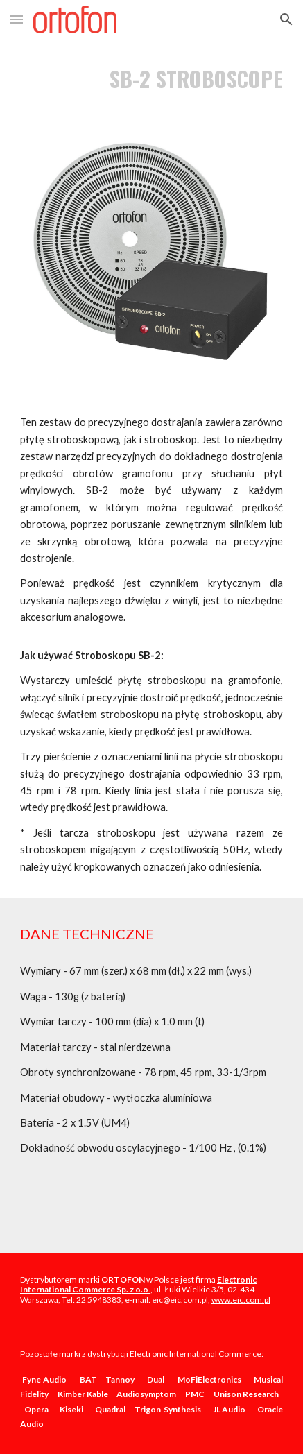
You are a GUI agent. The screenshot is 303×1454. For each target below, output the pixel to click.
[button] (16, 19)
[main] (151, 78)
